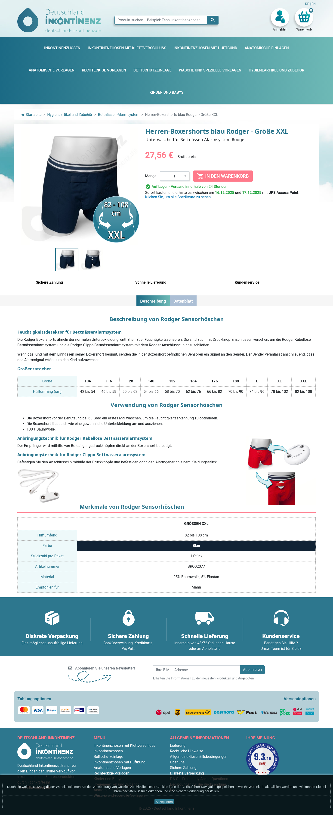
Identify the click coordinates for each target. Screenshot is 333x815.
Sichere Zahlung (183, 767)
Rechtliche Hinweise (186, 751)
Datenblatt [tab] (183, 301)
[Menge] (175, 176)
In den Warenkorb (223, 176)
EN (313, 4)
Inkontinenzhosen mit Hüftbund (119, 762)
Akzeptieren (164, 802)
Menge (151, 176)
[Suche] (166, 20)
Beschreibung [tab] (153, 301)
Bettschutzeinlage (108, 756)
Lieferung (177, 745)
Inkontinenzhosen (108, 751)
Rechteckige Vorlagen (111, 773)
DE (307, 4)
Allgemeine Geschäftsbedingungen (198, 756)
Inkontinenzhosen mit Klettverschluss (124, 745)
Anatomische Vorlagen (112, 767)
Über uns (177, 762)
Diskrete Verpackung (187, 773)
